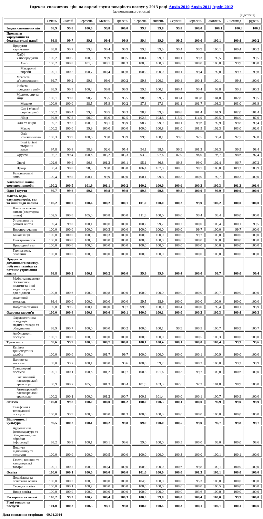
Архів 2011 (201, 6)
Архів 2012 (222, 6)
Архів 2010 (179, 6)
